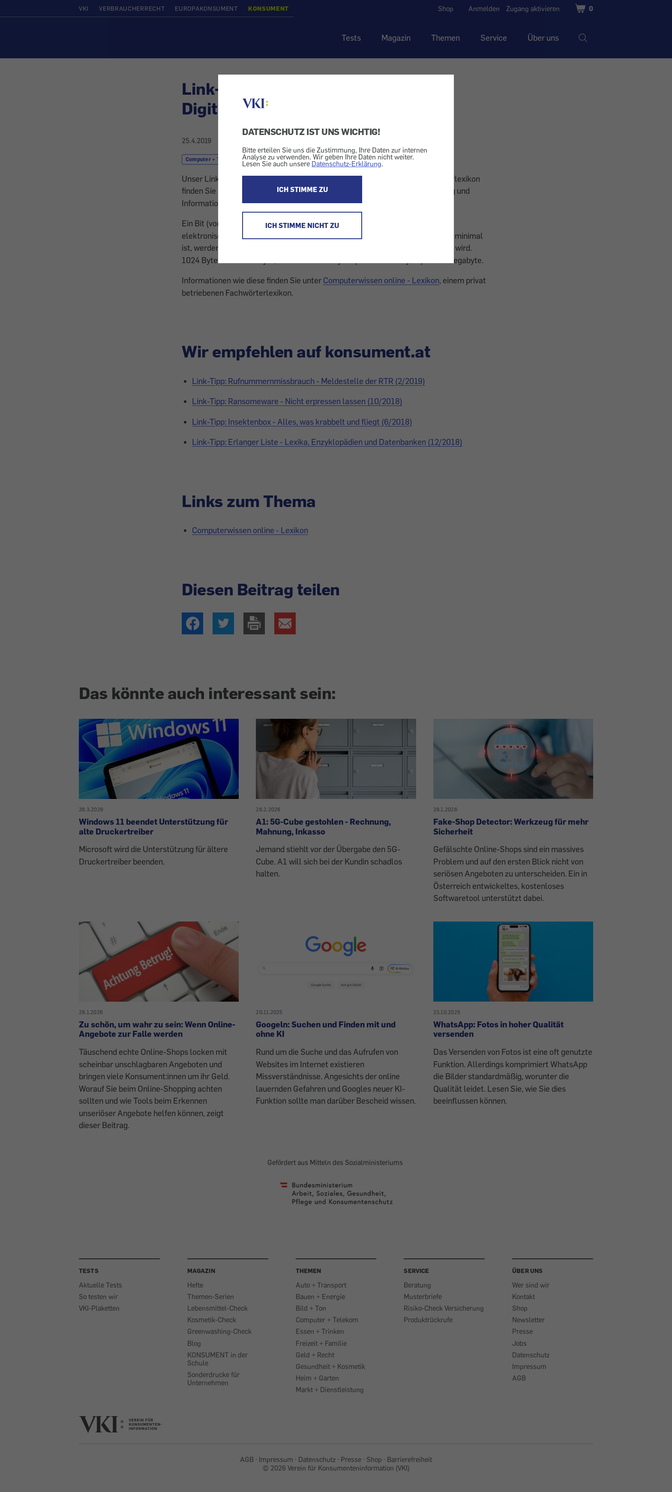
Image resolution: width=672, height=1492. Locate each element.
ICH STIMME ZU (302, 189)
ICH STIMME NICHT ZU (302, 225)
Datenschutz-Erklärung (346, 163)
